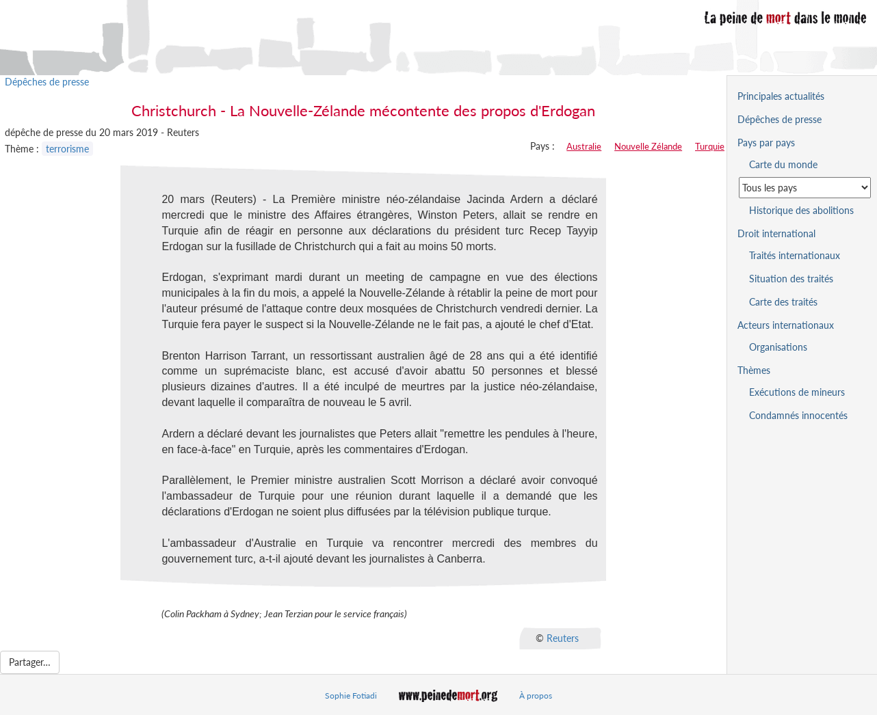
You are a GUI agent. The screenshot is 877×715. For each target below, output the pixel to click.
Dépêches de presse (47, 81)
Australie (583, 146)
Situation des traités (791, 278)
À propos (535, 695)
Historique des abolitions (801, 210)
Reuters (563, 638)
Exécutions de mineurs (797, 392)
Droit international (776, 233)
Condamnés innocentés (798, 415)
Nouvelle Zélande (648, 146)
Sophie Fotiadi (351, 695)
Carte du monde (783, 164)
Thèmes (753, 370)
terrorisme (67, 148)
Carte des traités (783, 302)
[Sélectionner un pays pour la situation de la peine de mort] (805, 187)
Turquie (709, 146)
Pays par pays (766, 142)
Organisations (778, 347)
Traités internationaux (794, 255)
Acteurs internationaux (785, 325)
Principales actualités (780, 96)
